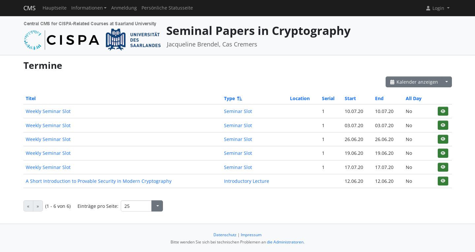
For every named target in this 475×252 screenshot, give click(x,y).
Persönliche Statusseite (167, 8)
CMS (29, 8)
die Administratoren (285, 242)
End (379, 98)
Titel (31, 98)
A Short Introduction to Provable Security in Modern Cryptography (99, 181)
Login (435, 8)
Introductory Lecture (246, 181)
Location (300, 98)
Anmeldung (124, 8)
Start (350, 98)
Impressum (251, 235)
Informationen (87, 8)
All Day (414, 98)
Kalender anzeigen (414, 82)
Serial (328, 98)
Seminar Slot (238, 111)
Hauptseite (55, 8)
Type (232, 98)
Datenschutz (225, 235)
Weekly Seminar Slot (48, 111)
